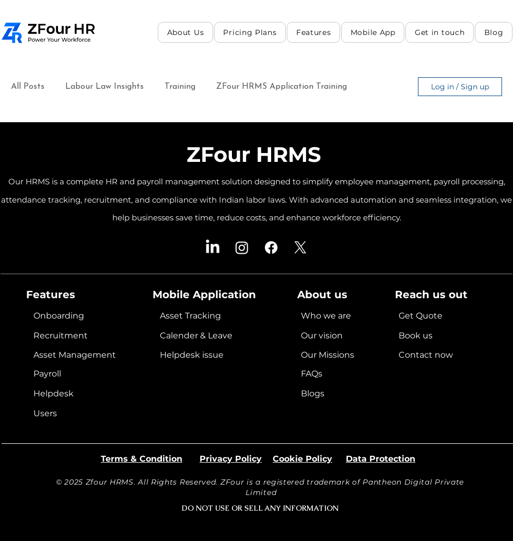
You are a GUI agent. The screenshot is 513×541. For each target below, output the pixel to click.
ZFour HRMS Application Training (281, 87)
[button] (313, 32)
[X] (300, 247)
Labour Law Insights (104, 87)
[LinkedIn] (212, 247)
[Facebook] (271, 247)
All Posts (27, 87)
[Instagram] (242, 247)
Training (180, 87)
